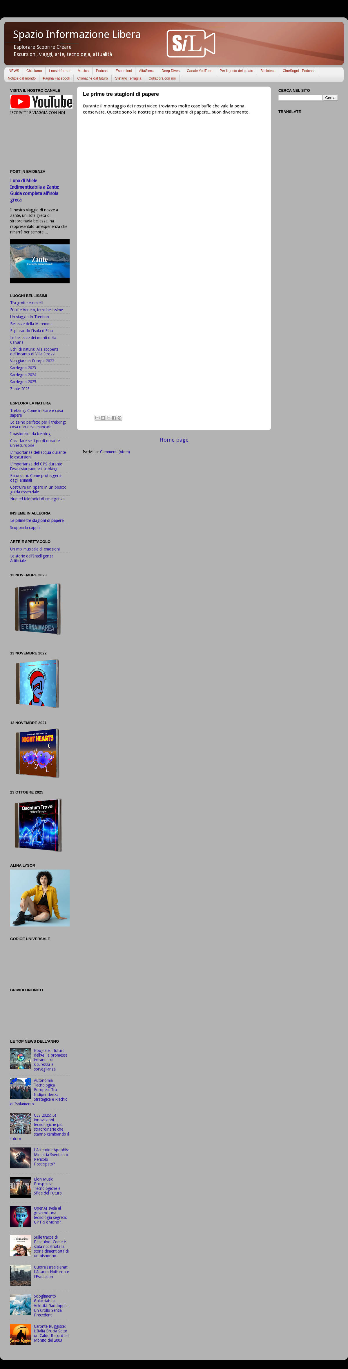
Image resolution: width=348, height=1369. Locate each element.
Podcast (102, 71)
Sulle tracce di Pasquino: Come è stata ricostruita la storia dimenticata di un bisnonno (51, 1246)
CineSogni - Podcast (298, 71)
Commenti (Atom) (115, 451)
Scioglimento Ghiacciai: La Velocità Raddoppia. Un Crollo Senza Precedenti (51, 1305)
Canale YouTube (199, 71)
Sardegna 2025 (23, 381)
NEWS (14, 71)
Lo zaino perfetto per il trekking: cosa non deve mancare (38, 424)
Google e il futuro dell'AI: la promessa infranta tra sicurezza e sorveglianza (51, 1060)
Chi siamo (34, 71)
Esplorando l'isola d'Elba (31, 330)
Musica (83, 71)
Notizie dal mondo (22, 78)
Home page (174, 439)
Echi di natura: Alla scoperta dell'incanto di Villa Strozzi (34, 351)
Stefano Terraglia (128, 78)
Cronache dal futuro (92, 78)
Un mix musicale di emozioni (35, 549)
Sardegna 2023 (23, 368)
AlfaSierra (146, 71)
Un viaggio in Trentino (29, 316)
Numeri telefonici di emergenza (37, 498)
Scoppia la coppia (25, 527)
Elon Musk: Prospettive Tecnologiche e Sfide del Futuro (48, 1186)
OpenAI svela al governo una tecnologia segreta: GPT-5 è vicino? (50, 1215)
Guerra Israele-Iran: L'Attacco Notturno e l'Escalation (51, 1272)
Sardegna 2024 (23, 375)
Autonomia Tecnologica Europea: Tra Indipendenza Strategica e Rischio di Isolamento (39, 1092)
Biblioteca (268, 71)
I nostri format (59, 71)
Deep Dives (171, 71)
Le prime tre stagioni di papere (37, 520)
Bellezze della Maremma (31, 323)
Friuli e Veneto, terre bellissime (36, 309)
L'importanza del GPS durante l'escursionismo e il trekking (36, 466)
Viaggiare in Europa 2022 (32, 361)
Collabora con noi (161, 78)
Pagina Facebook (56, 78)
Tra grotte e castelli (26, 303)
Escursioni (124, 71)
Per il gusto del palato (236, 71)
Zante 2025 (19, 388)
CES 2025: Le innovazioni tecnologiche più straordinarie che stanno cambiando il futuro (39, 1127)
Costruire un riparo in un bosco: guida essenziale (38, 489)
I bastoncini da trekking (30, 433)
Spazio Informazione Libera (77, 34)
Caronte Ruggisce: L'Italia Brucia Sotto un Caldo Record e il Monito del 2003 (51, 1333)
